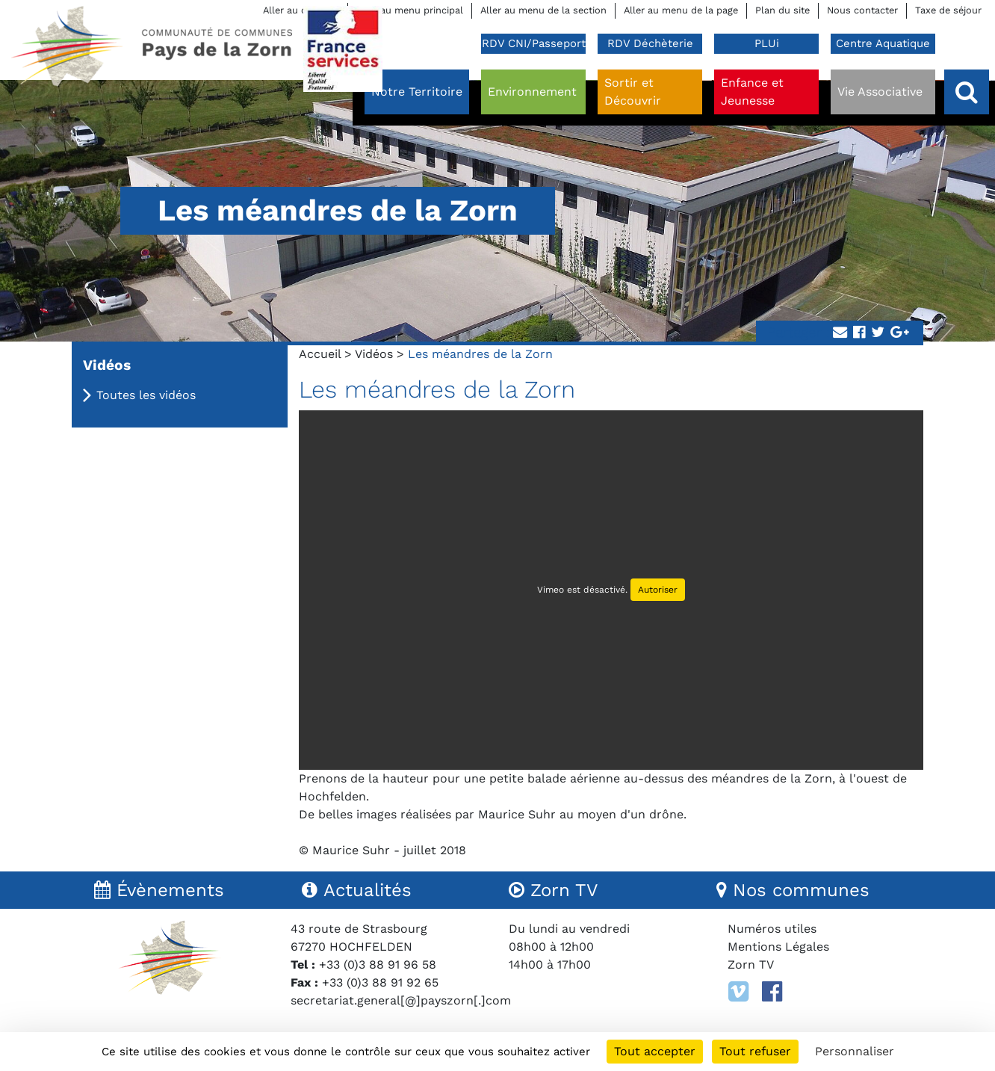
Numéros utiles (772, 929)
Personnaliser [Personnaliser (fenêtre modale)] (854, 1051)
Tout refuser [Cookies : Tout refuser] (755, 1051)
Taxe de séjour (948, 10)
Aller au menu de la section (543, 10)
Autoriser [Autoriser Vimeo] (658, 589)
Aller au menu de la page (681, 10)
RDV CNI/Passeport (534, 43)
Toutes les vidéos (146, 395)
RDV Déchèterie (650, 43)
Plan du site (782, 10)
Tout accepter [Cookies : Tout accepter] (654, 1051)
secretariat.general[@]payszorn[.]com (401, 1000)
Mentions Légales (778, 946)
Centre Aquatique (883, 43)
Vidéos (374, 354)
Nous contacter (862, 10)
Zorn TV (751, 964)
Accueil (320, 354)
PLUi (766, 43)
